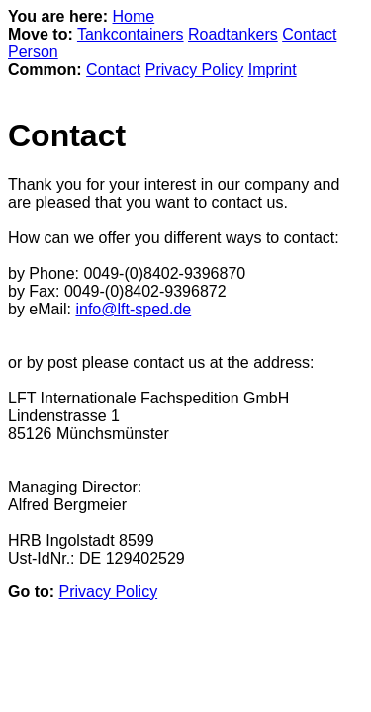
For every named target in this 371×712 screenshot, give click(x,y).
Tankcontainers (130, 34)
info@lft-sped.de (133, 309)
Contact (113, 69)
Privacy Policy (194, 69)
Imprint (272, 69)
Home (134, 16)
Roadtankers (233, 34)
